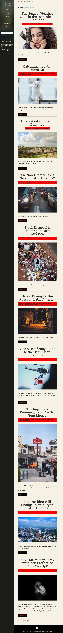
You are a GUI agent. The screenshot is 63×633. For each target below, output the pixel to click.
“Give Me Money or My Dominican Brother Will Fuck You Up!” (37, 562)
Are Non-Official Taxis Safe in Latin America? (37, 176)
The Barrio (41, 304)
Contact (7, 26)
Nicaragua (45, 238)
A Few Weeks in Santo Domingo (37, 122)
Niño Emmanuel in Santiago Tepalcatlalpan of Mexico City (7, 45)
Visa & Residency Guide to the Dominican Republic (37, 352)
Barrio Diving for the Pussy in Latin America (37, 297)
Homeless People (46, 419)
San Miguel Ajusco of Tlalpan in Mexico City (6, 41)
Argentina (35, 237)
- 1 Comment (28, 74)
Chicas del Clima (38, 23)
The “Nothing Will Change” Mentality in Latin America (37, 504)
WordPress (50, 631)
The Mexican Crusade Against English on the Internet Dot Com (6, 50)
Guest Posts (7, 23)
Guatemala (25, 238)
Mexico (23, 74)
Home (7, 13)
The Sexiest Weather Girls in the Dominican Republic (37, 16)
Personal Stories (26, 420)
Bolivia (34, 182)
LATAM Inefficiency (33, 238)
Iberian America (7, 4)
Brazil (34, 73)
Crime (44, 511)
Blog (7, 19)
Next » (26, 620)
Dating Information (41, 570)
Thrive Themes (42, 631)
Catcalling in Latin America (37, 68)
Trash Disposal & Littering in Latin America (37, 230)
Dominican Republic (47, 23)
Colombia (38, 73)
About (7, 16)
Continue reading (22, 59)
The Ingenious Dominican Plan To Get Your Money (37, 412)
